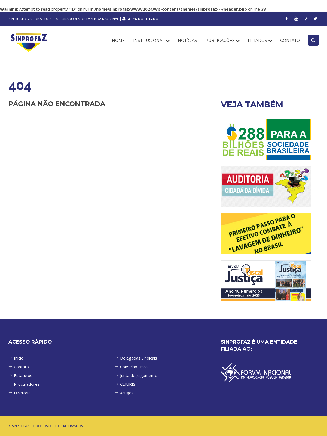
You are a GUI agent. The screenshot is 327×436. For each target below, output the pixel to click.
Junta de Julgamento (138, 375)
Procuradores (27, 384)
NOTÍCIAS (187, 40)
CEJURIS (127, 384)
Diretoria (22, 392)
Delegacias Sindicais (138, 358)
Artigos (127, 392)
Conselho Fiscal (134, 366)
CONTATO (290, 40)
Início (18, 358)
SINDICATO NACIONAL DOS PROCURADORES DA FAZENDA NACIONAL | (83, 18)
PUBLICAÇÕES (222, 40)
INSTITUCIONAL (151, 40)
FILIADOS (260, 40)
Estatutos (23, 375)
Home (118, 40)
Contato (21, 366)
